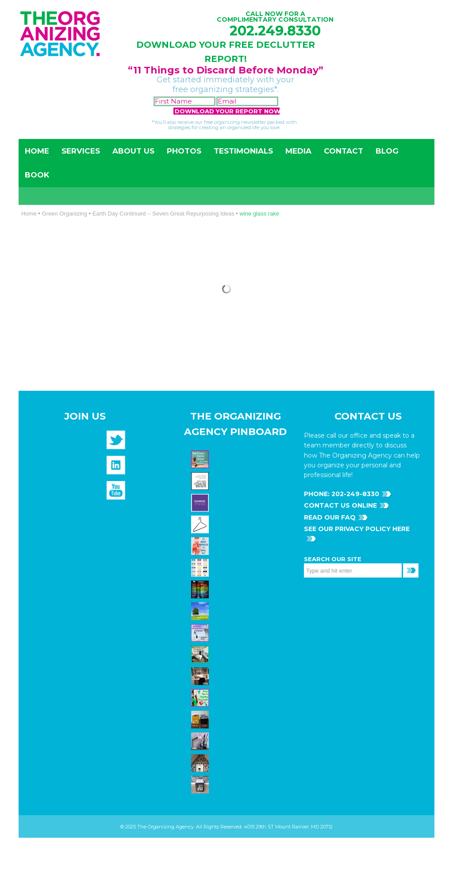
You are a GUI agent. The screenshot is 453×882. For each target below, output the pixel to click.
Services (80, 150)
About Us (133, 150)
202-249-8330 (354, 494)
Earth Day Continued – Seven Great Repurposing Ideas (163, 213)
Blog (387, 150)
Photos (184, 150)
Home (37, 150)
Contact (343, 150)
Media (298, 150)
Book (37, 174)
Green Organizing (64, 213)
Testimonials (243, 150)
